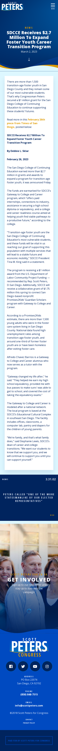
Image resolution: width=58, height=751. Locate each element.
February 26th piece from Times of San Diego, (26, 123)
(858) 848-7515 (29, 694)
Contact (29, 720)
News (29, 27)
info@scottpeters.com (29, 705)
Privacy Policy (29, 723)
